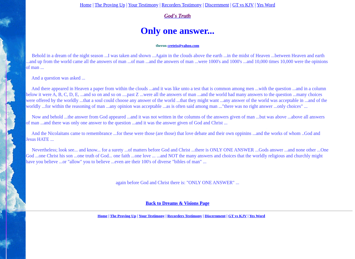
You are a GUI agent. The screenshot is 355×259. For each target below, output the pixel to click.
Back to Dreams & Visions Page (177, 203)
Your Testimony (143, 4)
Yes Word (266, 4)
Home (85, 4)
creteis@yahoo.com (183, 45)
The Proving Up (110, 4)
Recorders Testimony (182, 4)
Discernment (217, 4)
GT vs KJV (243, 4)
